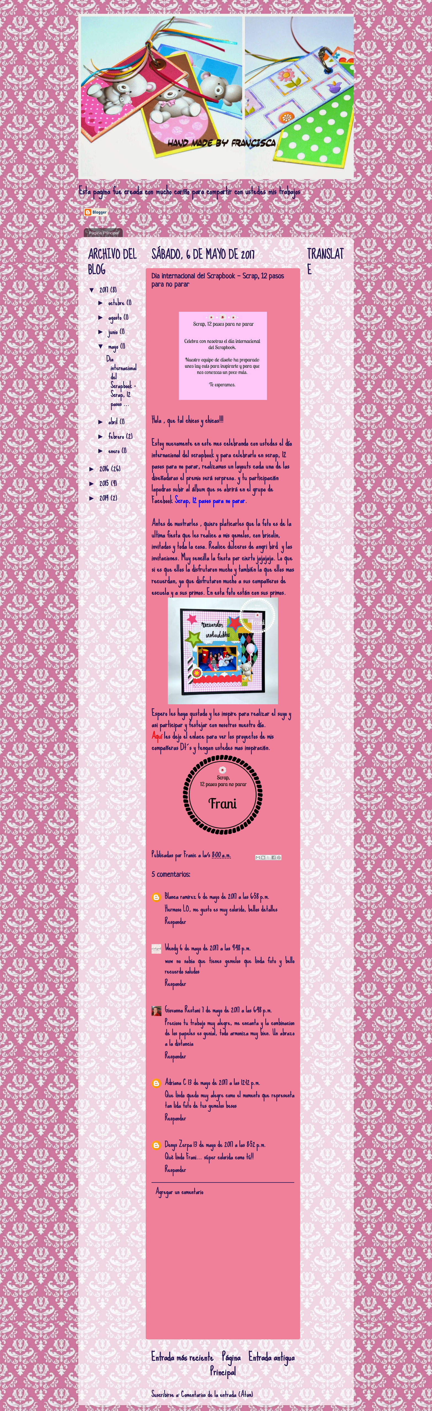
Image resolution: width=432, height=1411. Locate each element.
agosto (115, 317)
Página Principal (104, 232)
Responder (175, 921)
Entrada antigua (272, 1357)
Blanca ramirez (180, 896)
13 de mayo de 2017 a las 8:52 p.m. (229, 1144)
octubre (117, 302)
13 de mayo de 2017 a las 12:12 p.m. (224, 1082)
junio (113, 331)
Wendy (171, 947)
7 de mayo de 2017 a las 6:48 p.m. (237, 1010)
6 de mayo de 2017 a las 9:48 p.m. (215, 947)
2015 (104, 483)
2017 (104, 290)
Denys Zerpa (178, 1144)
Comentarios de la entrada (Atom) (217, 1394)
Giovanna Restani (182, 1010)
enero (114, 450)
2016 (105, 468)
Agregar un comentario (179, 1191)
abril (113, 421)
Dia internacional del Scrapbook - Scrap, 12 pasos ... (121, 381)
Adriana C (175, 1082)
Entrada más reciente (182, 1357)
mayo (114, 346)
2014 (104, 498)
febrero (117, 436)
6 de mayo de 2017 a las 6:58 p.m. (233, 896)
